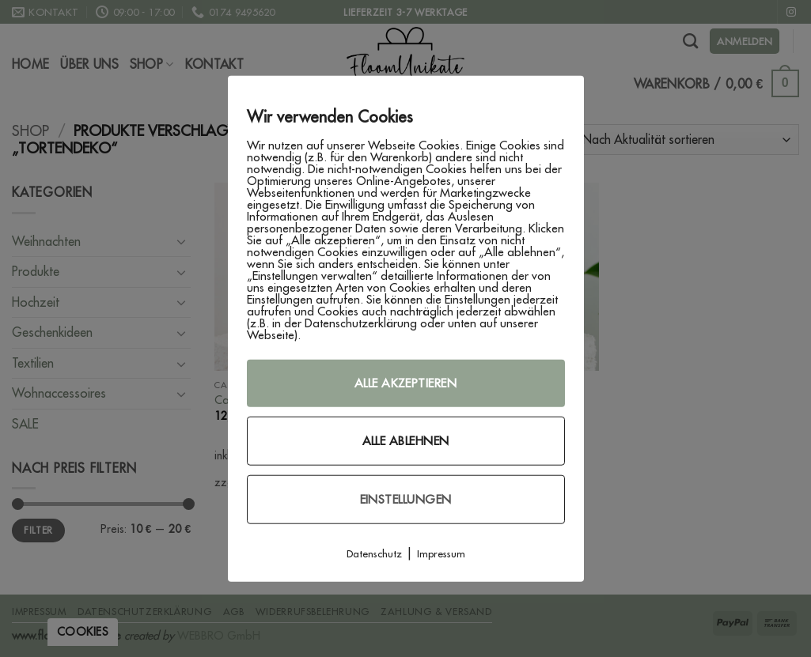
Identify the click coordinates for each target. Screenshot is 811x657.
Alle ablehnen (405, 439)
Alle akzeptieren (405, 382)
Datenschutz (374, 552)
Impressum (441, 552)
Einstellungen (406, 498)
